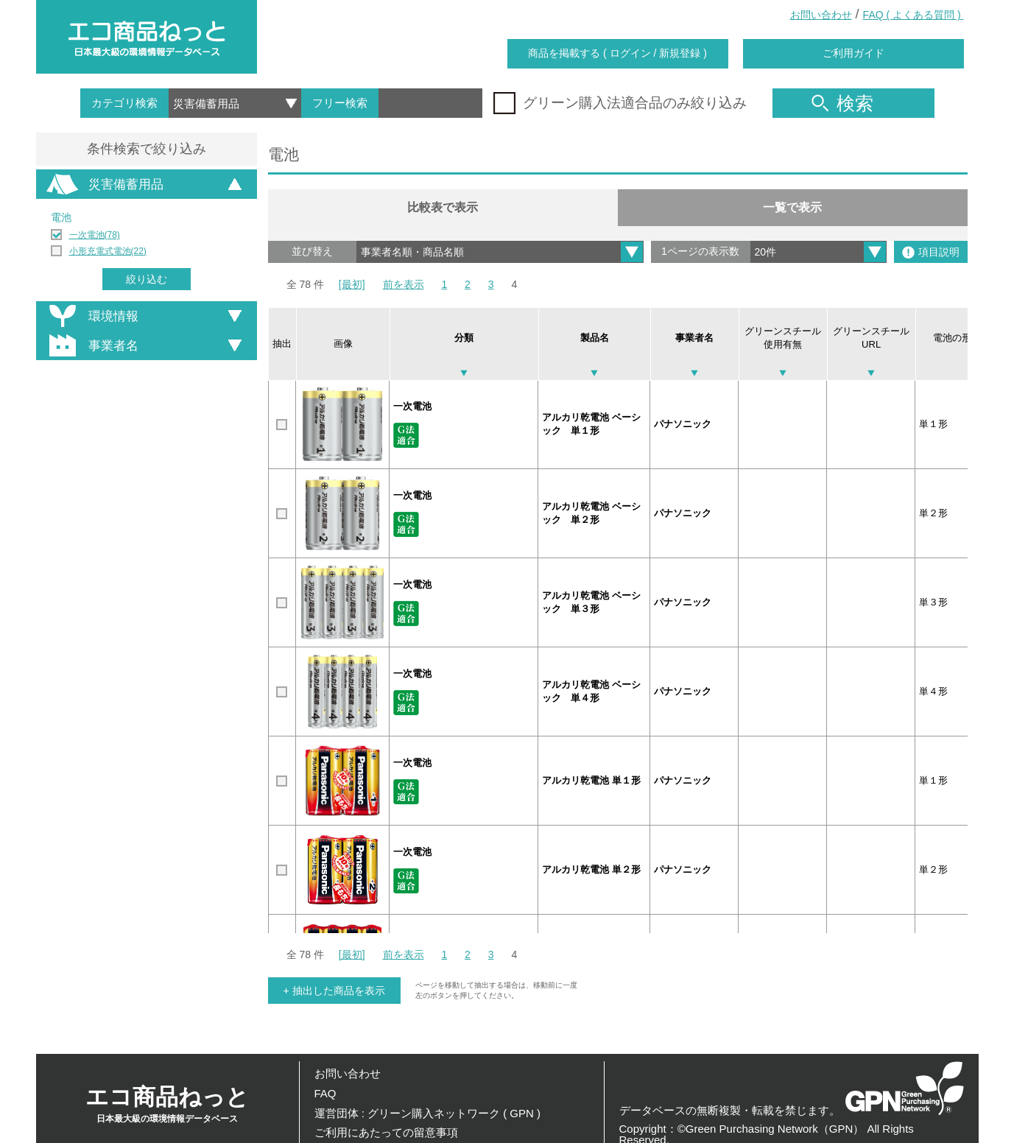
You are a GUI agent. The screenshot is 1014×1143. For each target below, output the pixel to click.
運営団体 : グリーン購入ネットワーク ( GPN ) (427, 1113)
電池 (61, 217)
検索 (842, 103)
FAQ (325, 1093)
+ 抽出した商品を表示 (334, 990)
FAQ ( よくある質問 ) (913, 15)
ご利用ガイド (853, 53)
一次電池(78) (94, 235)
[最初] (352, 284)
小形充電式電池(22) (108, 251)
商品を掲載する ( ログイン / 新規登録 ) (617, 53)
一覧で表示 (792, 207)
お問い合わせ (821, 15)
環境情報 (91, 316)
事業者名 (91, 345)
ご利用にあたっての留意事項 (386, 1132)
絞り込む (146, 279)
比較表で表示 (442, 207)
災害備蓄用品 (103, 184)
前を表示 (403, 284)
